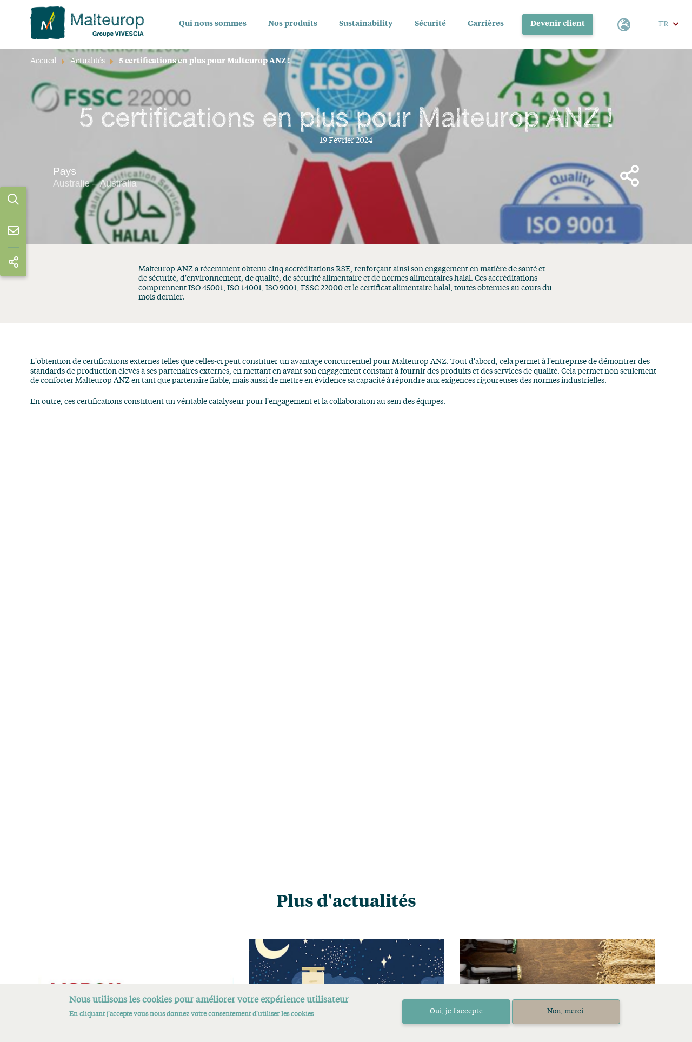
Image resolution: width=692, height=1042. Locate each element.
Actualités (87, 61)
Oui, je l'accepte (456, 1011)
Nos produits (292, 24)
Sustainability (366, 24)
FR (663, 24)
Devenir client (557, 24)
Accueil (43, 61)
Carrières (486, 24)
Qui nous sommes (213, 24)
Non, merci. (566, 1011)
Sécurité (430, 24)
